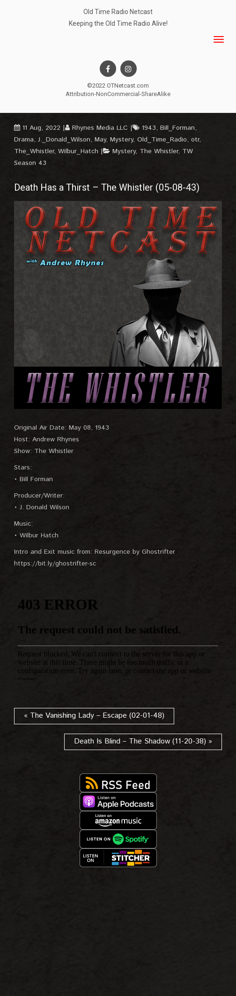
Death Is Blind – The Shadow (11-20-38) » (143, 741)
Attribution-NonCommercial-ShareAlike (118, 93)
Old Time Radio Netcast (118, 11)
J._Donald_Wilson (64, 139)
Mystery (121, 139)
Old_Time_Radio (162, 139)
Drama (24, 139)
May (100, 139)
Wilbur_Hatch (78, 151)
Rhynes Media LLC (100, 128)
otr (195, 139)
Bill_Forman (177, 128)
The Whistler (159, 151)
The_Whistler (34, 151)
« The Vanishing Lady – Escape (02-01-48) (94, 715)
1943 (149, 128)
